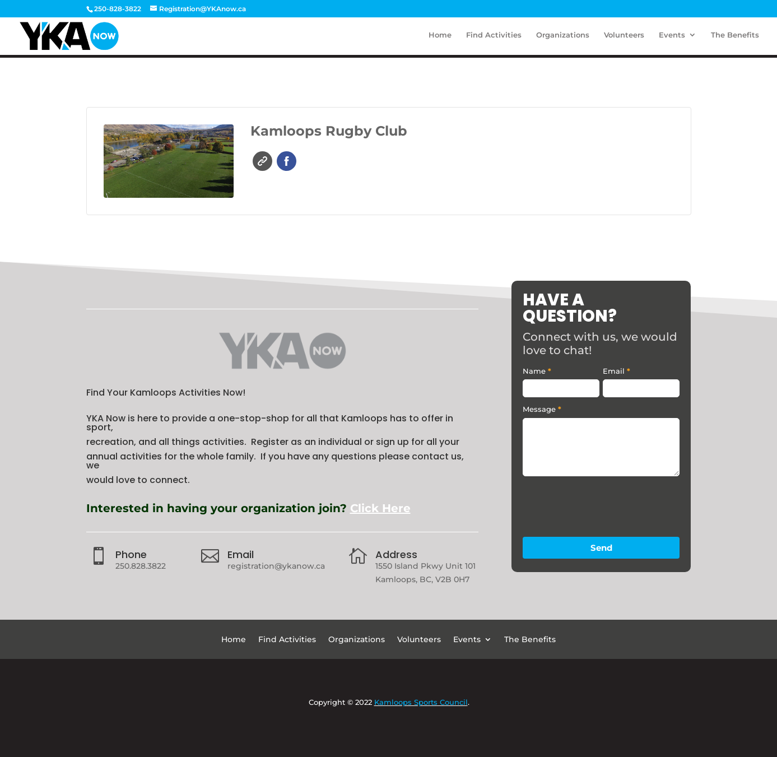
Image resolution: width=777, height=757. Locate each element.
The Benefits (735, 38)
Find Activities (494, 38)
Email (240, 554)
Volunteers (624, 38)
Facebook (286, 161)
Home (440, 38)
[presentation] (608, 504)
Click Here (380, 508)
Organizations (562, 38)
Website (262, 161)
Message (542, 409)
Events (672, 38)
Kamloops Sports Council (421, 702)
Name (537, 370)
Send (601, 547)
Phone (131, 554)
